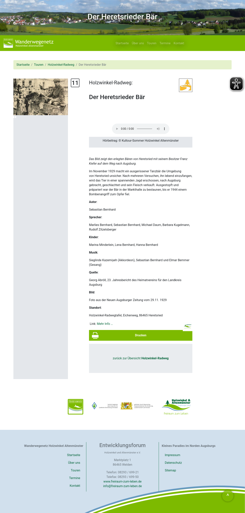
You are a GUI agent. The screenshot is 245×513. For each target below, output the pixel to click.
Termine (165, 43)
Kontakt (179, 43)
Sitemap (170, 470)
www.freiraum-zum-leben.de (122, 481)
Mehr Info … (105, 324)
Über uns (138, 43)
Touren (151, 43)
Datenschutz (173, 463)
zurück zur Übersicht (141, 358)
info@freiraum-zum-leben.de (122, 486)
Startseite (122, 43)
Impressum (172, 455)
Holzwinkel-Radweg (61, 64)
